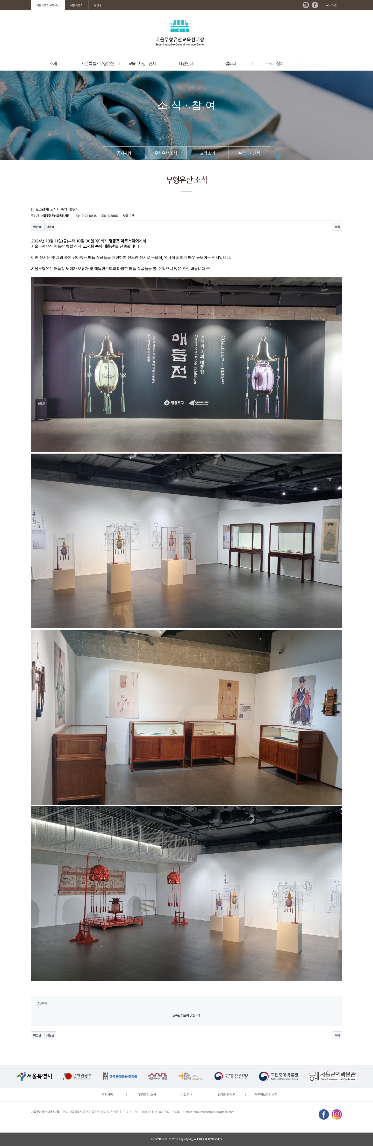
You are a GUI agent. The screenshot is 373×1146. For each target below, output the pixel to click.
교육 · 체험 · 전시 (142, 63)
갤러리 (230, 63)
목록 (337, 227)
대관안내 (186, 63)
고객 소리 (207, 153)
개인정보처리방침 (265, 1095)
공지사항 (124, 153)
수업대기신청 (249, 153)
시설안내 (186, 1095)
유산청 (98, 5)
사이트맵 (331, 5)
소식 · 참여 (274, 63)
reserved (215, 1139)
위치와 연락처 (226, 1095)
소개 (53, 63)
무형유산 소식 (166, 153)
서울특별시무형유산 (48, 5)
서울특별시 (76, 5)
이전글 (37, 227)
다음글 (50, 227)
